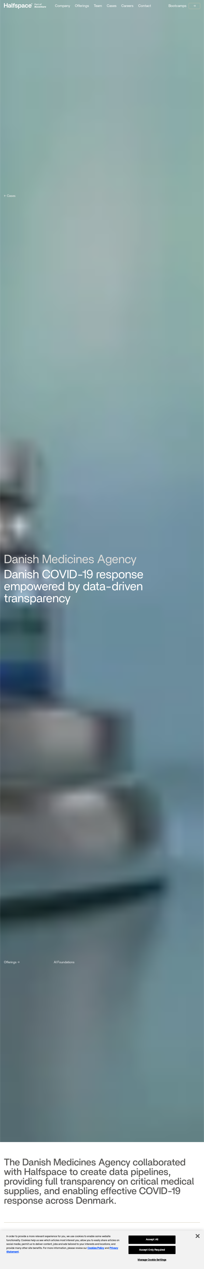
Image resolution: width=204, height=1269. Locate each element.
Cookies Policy (95, 1248)
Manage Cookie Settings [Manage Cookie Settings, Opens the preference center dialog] (152, 1260)
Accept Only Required (152, 1250)
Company (62, 6)
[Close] (197, 1236)
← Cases (10, 196)
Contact (144, 6)
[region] (102, 1250)
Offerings (82, 6)
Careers (127, 6)
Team (98, 6)
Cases (112, 6)
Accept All (152, 1239)
